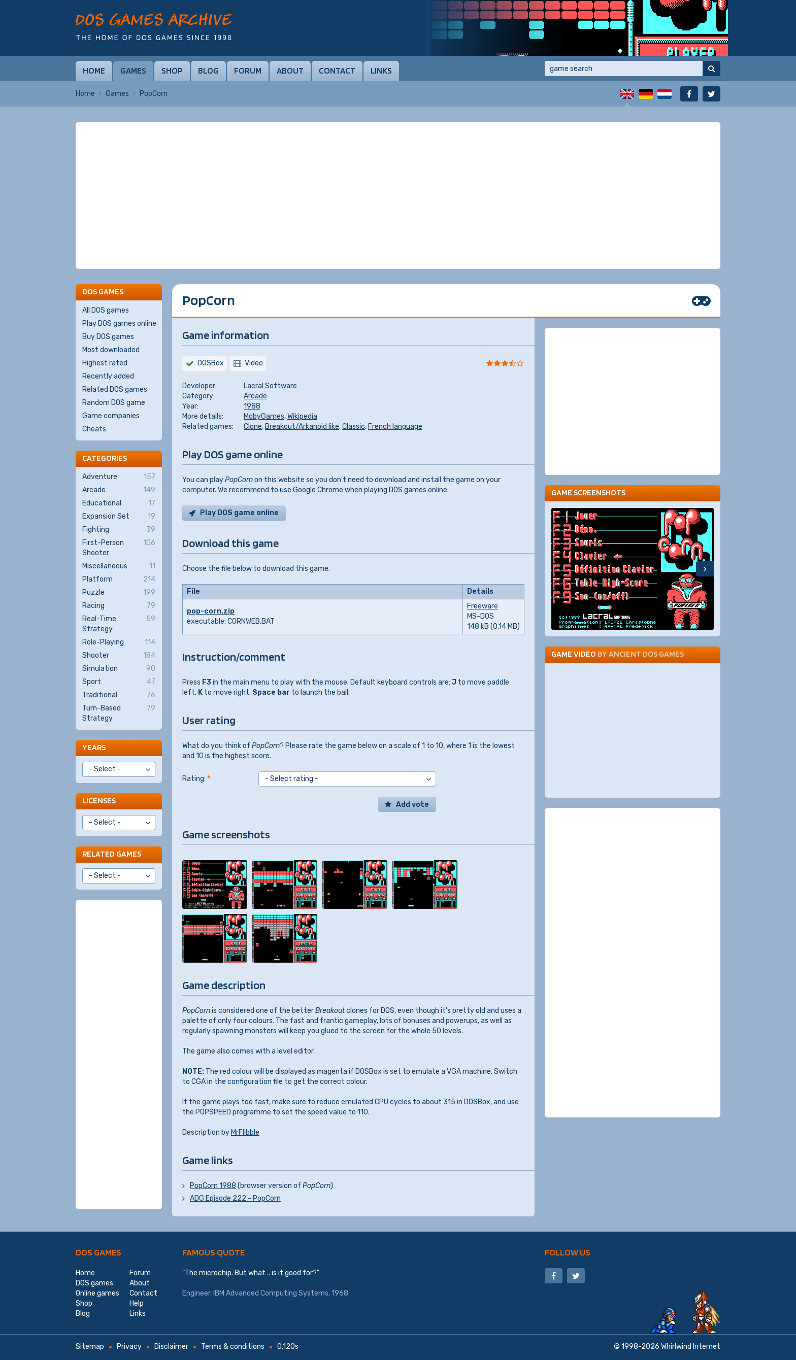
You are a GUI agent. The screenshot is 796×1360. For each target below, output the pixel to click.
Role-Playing (118, 642)
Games (133, 70)
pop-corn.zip (211, 611)
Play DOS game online (239, 512)
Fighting (118, 530)
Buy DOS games (108, 336)
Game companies (111, 416)
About (290, 70)
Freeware (482, 606)
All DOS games (105, 310)
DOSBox (210, 363)
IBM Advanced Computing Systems (270, 1293)
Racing (118, 606)
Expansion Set (118, 517)
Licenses (99, 800)
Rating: (196, 778)
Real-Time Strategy (118, 623)
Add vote (412, 804)
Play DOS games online (119, 323)
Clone (253, 426)
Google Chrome (318, 490)
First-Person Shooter (118, 547)
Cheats (94, 429)
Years (94, 747)
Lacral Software (270, 386)
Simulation (118, 669)
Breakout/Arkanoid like (302, 426)
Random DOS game (113, 402)
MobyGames (264, 416)
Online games (97, 1293)
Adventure (118, 477)
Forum (247, 70)
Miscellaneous (118, 566)
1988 (252, 406)
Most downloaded (111, 350)
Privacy (129, 1346)
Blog (208, 70)
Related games (111, 854)
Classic (353, 426)
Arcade (255, 396)
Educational (118, 503)
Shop (172, 70)
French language (395, 426)
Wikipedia (302, 416)
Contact (337, 70)
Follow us (567, 1252)
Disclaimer (171, 1346)
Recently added (108, 376)
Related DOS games (114, 389)
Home (94, 70)
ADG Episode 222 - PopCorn (235, 1198)
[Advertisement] (398, 195)
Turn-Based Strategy (118, 713)
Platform (118, 579)
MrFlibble (245, 1132)
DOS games (98, 1252)
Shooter (118, 656)
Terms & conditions (232, 1346)
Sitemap (90, 1346)
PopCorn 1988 (213, 1185)
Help (136, 1303)
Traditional (118, 695)
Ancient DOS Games (646, 654)
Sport (118, 682)
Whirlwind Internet (690, 1346)
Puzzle (118, 593)
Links (381, 70)
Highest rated (104, 363)
